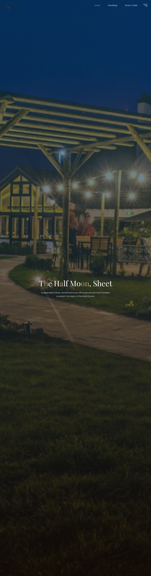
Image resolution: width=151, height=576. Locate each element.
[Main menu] (144, 6)
